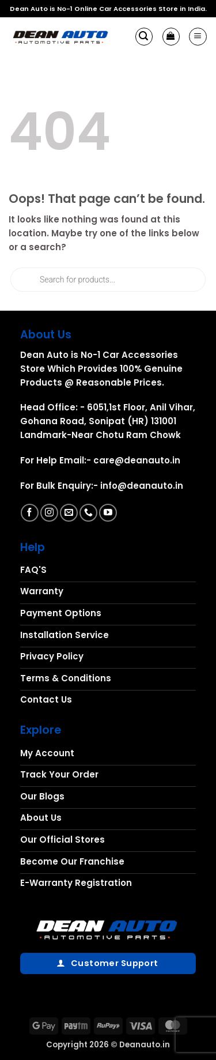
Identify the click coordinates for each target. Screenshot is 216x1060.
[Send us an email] (69, 513)
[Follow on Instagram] (49, 513)
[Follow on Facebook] (30, 513)
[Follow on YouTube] (108, 513)
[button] (144, 36)
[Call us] (88, 513)
